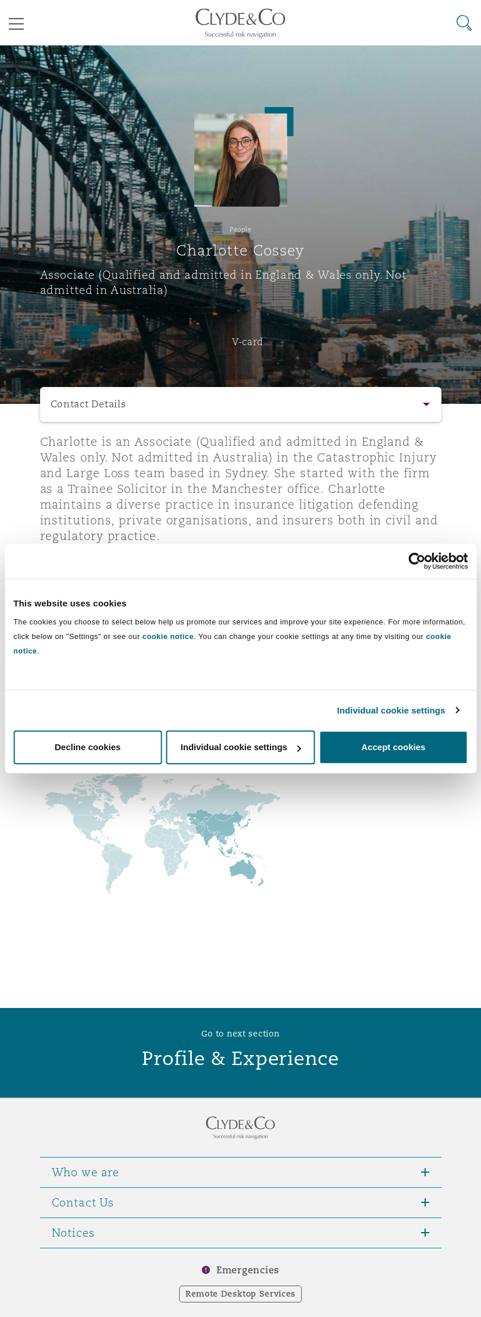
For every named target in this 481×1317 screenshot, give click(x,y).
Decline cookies (87, 747)
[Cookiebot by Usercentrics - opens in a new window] (417, 561)
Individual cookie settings (391, 710)
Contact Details (88, 404)
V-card (247, 341)
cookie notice (168, 636)
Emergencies (247, 1270)
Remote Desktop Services (240, 1293)
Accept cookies (393, 747)
